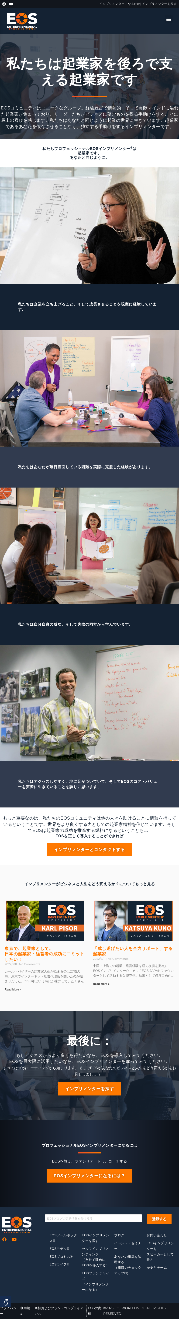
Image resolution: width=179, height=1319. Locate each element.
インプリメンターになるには (119, 4)
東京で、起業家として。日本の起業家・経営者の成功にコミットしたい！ (44, 954)
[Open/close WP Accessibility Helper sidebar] (5, 1301)
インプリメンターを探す (159, 4)
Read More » (13, 989)
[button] (169, 19)
